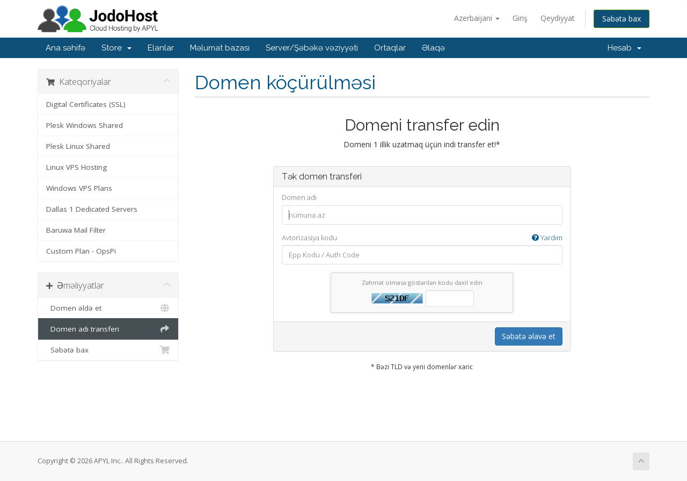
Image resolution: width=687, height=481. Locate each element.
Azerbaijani (477, 18)
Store (116, 48)
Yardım (547, 237)
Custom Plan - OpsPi (81, 251)
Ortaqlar (390, 48)
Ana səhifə (65, 48)
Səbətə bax (621, 18)
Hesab (624, 48)
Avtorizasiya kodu (422, 238)
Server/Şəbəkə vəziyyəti (312, 48)
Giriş (520, 18)
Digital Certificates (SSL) (86, 104)
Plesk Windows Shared (84, 125)
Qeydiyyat (557, 18)
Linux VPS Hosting (76, 167)
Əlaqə (433, 48)
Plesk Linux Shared (78, 146)
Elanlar (161, 48)
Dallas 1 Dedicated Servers (91, 209)
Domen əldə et (108, 307)
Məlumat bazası (220, 48)
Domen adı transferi (108, 328)
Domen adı (299, 197)
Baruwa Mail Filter (76, 230)
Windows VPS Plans (79, 188)
